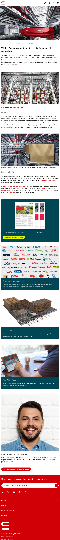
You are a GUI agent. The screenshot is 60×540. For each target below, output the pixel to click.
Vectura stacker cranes (48, 180)
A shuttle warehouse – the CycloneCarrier (14, 186)
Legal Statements (7, 537)
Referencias (9, 43)
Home (2, 43)
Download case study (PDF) (14, 237)
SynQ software (10, 192)
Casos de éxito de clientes (18, 43)
